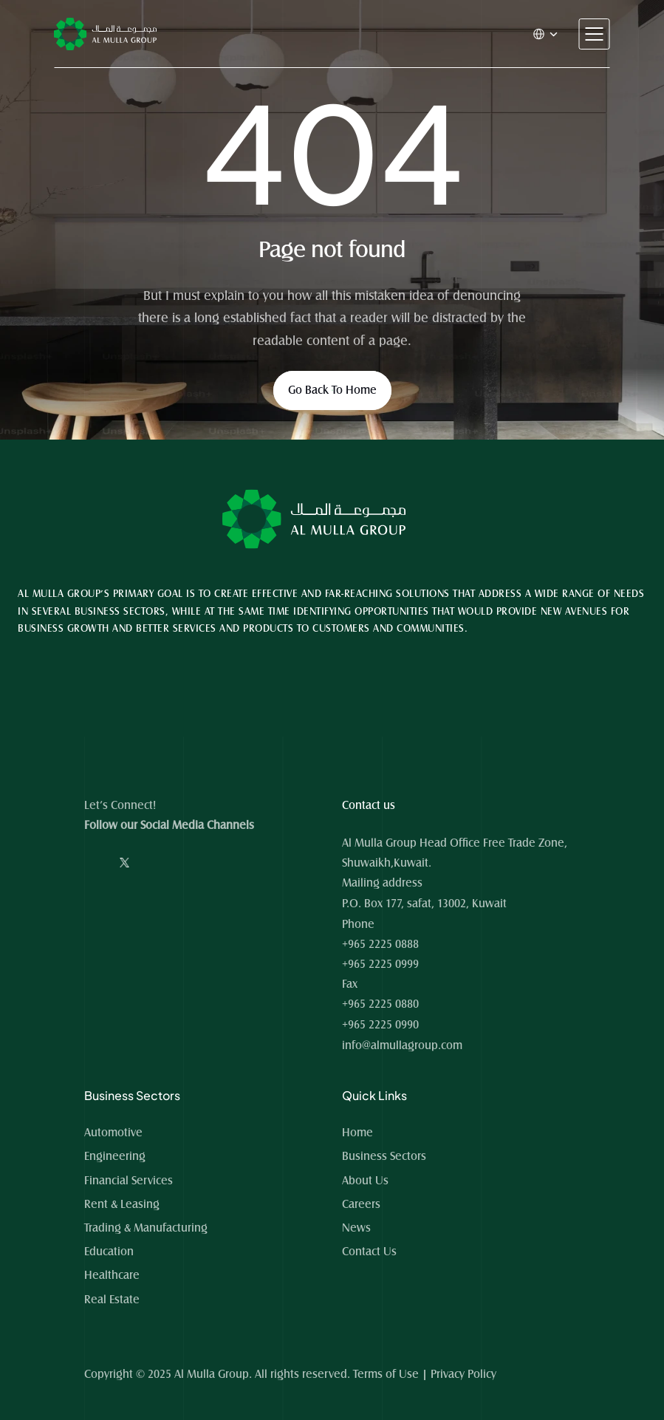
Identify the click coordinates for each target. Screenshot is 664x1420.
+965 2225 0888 (380, 944)
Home (359, 1132)
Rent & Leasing (122, 1204)
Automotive (113, 1132)
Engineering (115, 1156)
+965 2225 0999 (380, 964)
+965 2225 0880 (380, 1004)
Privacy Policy (463, 1374)
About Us (365, 1180)
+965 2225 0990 (380, 1025)
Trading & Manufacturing (146, 1228)
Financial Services (128, 1180)
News (356, 1228)
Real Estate (112, 1299)
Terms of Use (386, 1374)
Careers (361, 1204)
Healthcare (112, 1275)
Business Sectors (384, 1156)
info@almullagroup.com (402, 1045)
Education (109, 1251)
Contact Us (369, 1251)
